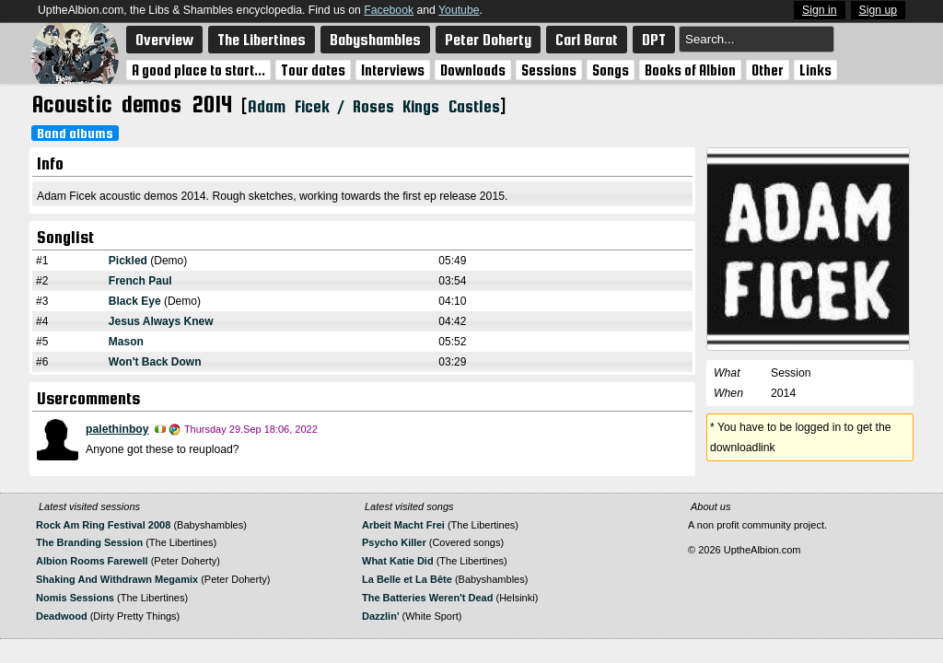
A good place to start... (198, 70)
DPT (654, 39)
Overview (164, 39)
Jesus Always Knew (161, 321)
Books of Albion (690, 70)
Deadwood (61, 616)
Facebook (388, 10)
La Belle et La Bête (407, 579)
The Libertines (261, 39)
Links (815, 70)
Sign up (878, 10)
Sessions (548, 70)
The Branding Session (89, 542)
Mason (126, 341)
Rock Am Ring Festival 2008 (103, 524)
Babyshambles (375, 39)
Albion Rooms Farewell (92, 560)
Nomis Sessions (75, 597)
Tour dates (313, 70)
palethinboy (117, 429)
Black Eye (135, 301)
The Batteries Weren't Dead (427, 597)
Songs (610, 70)
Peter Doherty (488, 39)
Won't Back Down (155, 361)
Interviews (393, 70)
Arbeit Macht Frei (403, 524)
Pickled (128, 260)
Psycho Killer (394, 542)
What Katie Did (398, 560)
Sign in (819, 10)
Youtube (458, 10)
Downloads (473, 70)
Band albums (75, 133)
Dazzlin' (381, 616)
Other (767, 70)
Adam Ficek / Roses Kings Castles (373, 106)
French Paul (140, 280)
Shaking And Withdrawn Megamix (117, 579)
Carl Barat (586, 39)
